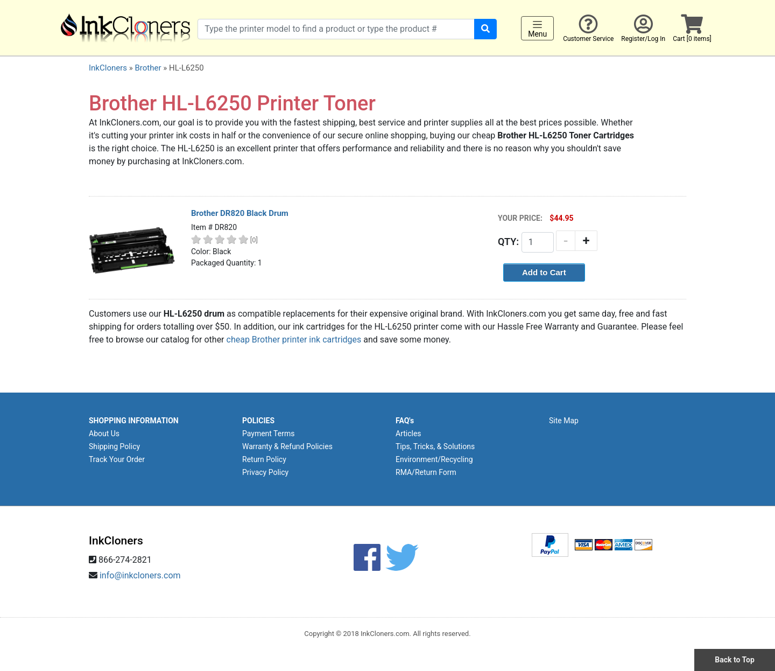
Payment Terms (268, 433)
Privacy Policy (265, 472)
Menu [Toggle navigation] (537, 28)
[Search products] (336, 29)
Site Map (564, 420)
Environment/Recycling (434, 459)
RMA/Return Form (426, 472)
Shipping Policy (114, 446)
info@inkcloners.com (140, 575)
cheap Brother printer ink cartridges (294, 339)
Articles (408, 433)
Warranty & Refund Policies (287, 446)
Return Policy (264, 459)
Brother (148, 68)
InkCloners (108, 68)
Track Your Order (117, 459)
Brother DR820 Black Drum (239, 213)
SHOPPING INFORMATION (134, 420)
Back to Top (735, 659)
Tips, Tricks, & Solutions (435, 446)
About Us (104, 433)
